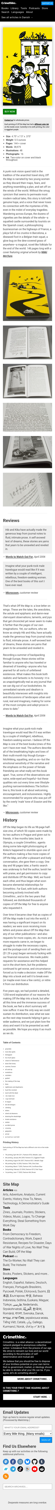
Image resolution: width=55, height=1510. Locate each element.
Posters (29, 1212)
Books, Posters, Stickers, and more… (26, 1273)
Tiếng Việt (9, 1322)
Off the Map (24, 1251)
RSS (15, 1190)
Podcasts (34, 8)
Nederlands (30, 1304)
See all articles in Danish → (17, 17)
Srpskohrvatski (12, 1309)
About (29, 12)
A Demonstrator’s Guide (34, 1203)
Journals (16, 1212)
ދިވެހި (29, 1322)
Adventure (16, 1194)
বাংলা (18, 1313)
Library (15, 8)
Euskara (32, 1300)
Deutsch (41, 1282)
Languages (17, 12)
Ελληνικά (30, 1291)
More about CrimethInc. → (33, 1379)
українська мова (36, 1318)
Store (45, 8)
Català (21, 1322)
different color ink (42, 124)
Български (17, 1295)
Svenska (28, 1313)
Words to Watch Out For (19, 556)
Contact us (8, 120)
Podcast (8, 1256)
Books (5, 8)
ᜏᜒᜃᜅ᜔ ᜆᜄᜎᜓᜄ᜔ (35, 1326)
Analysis (29, 1194)
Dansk (39, 1313)
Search (5, 12)
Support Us (47, 3)
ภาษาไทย (18, 1318)
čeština (21, 1300)
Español (18, 1282)
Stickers (40, 1212)
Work (28, 1238)
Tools (24, 8)
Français (8, 1287)
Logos (26, 1216)
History (17, 1199)
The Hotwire (18, 1265)
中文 (29, 1295)
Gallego (37, 1322)
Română (8, 1313)
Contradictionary (13, 1238)
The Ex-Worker (12, 1260)
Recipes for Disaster (31, 1243)
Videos (7, 1216)
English (7, 1282)
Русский (8, 1291)
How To (28, 1199)
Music (17, 1216)
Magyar (43, 1300)
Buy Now (10, 111)
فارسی (17, 1304)
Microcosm (12, 592)
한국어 (37, 1309)
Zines (6, 1212)
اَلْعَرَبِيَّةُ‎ (27, 1309)
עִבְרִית (7, 1318)
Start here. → (41, 1397)
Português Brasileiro (28, 1287)
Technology (10, 1203)
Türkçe (7, 1304)
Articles (8, 1190)
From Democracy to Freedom (21, 1234)
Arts (5, 1194)
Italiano (29, 1282)
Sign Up (45, 1440)
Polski (19, 1291)
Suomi (42, 1291)
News (38, 1199)
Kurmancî (9, 1326)
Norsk (20, 1326)
